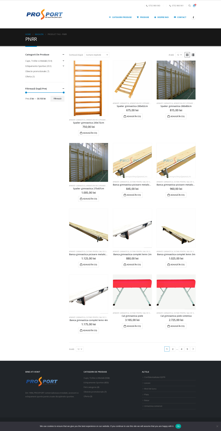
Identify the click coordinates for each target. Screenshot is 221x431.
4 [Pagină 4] (181, 348)
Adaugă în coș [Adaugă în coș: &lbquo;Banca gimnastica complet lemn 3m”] (178, 264)
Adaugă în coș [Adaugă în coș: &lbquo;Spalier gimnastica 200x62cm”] (134, 116)
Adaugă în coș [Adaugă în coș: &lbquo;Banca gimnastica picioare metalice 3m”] (178, 195)
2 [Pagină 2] (172, 348)
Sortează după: (76, 54)
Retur (146, 400)
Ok (178, 426)
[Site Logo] (44, 14)
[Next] (193, 349)
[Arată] (179, 54)
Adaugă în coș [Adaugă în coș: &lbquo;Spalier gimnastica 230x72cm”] (90, 133)
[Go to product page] (88, 88)
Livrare (147, 383)
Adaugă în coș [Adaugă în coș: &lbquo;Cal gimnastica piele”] (134, 326)
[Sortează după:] (97, 54)
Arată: (171, 54)
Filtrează (57, 98)
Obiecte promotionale (35, 71)
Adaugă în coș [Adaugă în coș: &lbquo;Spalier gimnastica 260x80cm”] (178, 116)
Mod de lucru (150, 388)
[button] (189, 6)
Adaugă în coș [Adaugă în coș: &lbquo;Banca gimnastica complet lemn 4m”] (90, 330)
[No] (217, 426)
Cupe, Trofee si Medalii (36, 60)
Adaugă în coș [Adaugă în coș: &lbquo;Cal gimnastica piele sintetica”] (178, 326)
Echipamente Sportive (35, 66)
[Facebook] (193, 17)
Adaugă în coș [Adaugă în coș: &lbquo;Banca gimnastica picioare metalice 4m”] (90, 264)
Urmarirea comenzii (153, 406)
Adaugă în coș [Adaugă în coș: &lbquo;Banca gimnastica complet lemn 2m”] (134, 264)
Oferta (28, 76)
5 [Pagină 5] (187, 348)
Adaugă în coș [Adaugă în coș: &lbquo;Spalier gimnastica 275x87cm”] (90, 198)
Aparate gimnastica (77, 120)
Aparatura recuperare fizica (98, 120)
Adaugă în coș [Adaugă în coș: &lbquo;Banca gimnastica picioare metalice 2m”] (134, 195)
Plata (146, 394)
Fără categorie (90, 387)
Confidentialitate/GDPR (154, 377)
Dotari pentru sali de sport (142, 182)
